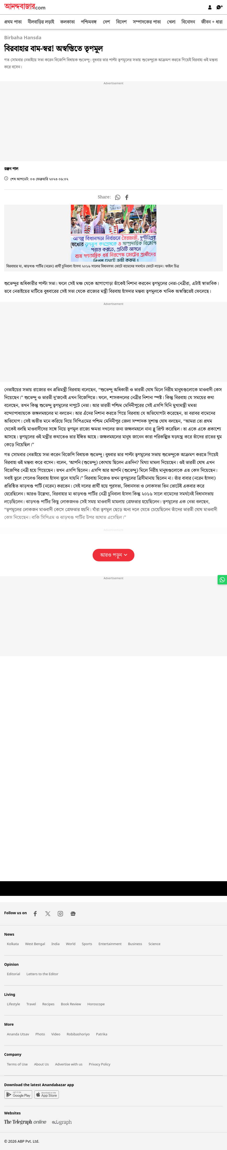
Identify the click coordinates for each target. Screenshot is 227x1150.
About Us (41, 1064)
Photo (40, 1034)
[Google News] (73, 913)
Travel (31, 1004)
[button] (117, 197)
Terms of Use (17, 1064)
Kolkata (13, 943)
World (70, 943)
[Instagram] (60, 913)
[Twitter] (48, 913)
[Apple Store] (46, 1095)
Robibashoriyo (78, 1034)
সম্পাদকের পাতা (147, 22)
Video (55, 1034)
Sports (87, 943)
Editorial (13, 974)
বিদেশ (121, 22)
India (56, 943)
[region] (113, 121)
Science (155, 943)
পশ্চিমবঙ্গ (89, 22)
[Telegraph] (25, 1123)
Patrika (101, 1034)
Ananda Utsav (18, 1034)
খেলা (171, 22)
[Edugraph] (59, 1123)
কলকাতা (67, 22)
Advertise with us (69, 1064)
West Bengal (35, 943)
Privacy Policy (99, 1064)
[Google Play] (18, 1095)
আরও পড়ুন (113, 555)
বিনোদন (188, 22)
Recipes (48, 1004)
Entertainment (110, 943)
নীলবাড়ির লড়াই (41, 22)
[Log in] (209, 7)
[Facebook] (35, 913)
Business (135, 943)
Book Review (71, 1004)
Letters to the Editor (42, 974)
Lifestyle (13, 1004)
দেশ (106, 22)
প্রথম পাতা (12, 22)
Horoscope (96, 1004)
